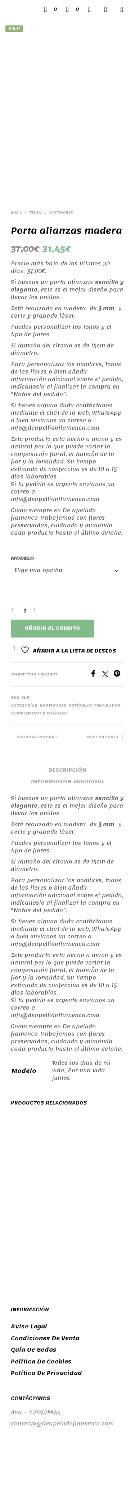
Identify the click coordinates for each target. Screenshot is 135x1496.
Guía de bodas (34, 1295)
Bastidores (61, 158)
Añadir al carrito (52, 573)
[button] (50, 9)
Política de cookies (41, 1307)
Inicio (16, 158)
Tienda (35, 158)
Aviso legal (29, 1272)
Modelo (22, 503)
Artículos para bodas (94, 650)
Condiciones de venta (45, 1283)
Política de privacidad (46, 1318)
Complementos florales (39, 658)
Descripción (67, 715)
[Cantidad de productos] (25, 556)
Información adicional (67, 726)
